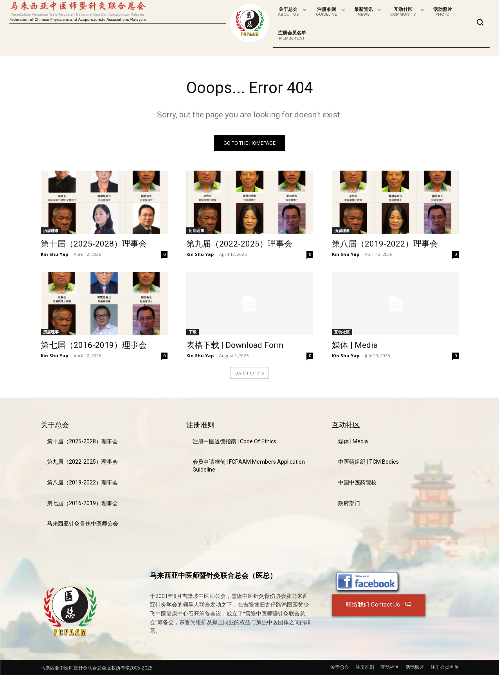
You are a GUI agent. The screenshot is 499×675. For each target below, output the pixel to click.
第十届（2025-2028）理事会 (94, 243)
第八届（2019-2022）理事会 (385, 243)
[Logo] (249, 23)
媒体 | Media (355, 345)
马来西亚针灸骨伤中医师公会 (82, 523)
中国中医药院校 (357, 482)
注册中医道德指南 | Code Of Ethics (234, 441)
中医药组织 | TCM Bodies (368, 462)
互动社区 (342, 332)
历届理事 (51, 230)
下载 (192, 332)
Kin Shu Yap (54, 254)
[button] (480, 22)
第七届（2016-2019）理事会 (94, 345)
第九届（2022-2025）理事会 (239, 243)
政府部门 (349, 503)
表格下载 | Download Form (234, 345)
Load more (249, 372)
